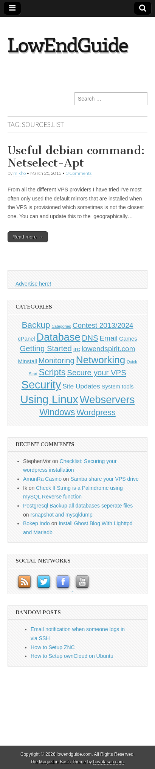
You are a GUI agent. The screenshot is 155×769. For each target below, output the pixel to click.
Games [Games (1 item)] (128, 339)
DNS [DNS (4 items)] (90, 338)
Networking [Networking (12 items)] (101, 359)
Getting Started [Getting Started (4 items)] (46, 348)
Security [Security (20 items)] (41, 385)
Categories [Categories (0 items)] (61, 326)
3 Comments (78, 173)
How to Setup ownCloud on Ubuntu (72, 656)
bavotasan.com (108, 761)
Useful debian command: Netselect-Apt (76, 157)
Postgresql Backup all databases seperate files (78, 506)
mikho (19, 173)
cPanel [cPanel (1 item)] (26, 339)
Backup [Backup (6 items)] (36, 325)
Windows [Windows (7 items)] (57, 412)
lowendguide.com (74, 754)
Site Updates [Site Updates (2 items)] (81, 386)
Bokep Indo (36, 523)
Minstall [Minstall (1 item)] (27, 361)
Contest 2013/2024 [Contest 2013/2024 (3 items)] (103, 325)
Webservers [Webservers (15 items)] (107, 399)
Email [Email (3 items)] (108, 338)
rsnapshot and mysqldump (61, 515)
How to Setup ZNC (53, 647)
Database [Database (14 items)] (59, 337)
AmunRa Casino (42, 479)
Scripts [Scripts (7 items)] (52, 372)
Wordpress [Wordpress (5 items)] (96, 412)
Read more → (27, 237)
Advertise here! (33, 284)
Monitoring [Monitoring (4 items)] (56, 360)
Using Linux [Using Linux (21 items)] (49, 399)
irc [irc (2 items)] (76, 349)
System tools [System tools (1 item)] (118, 387)
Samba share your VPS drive (104, 479)
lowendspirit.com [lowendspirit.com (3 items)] (108, 349)
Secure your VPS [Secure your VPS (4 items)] (96, 372)
